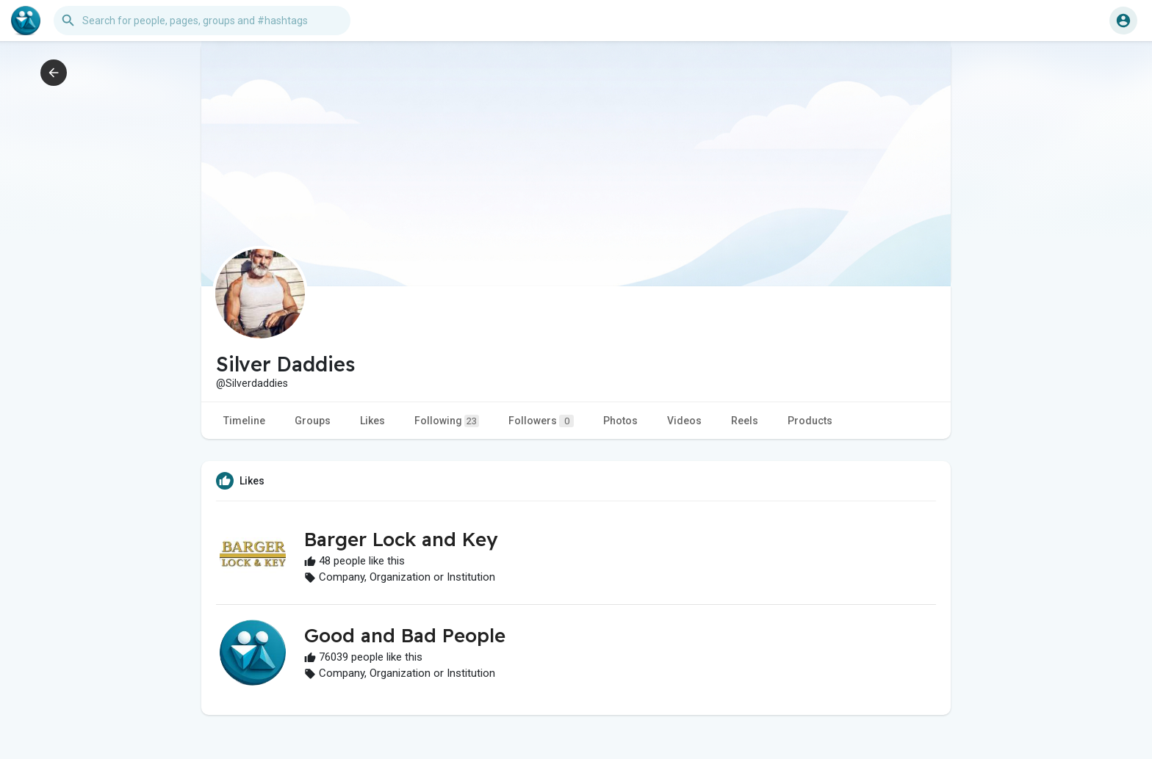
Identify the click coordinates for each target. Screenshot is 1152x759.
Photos (620, 420)
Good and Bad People (404, 635)
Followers (541, 421)
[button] (202, 20)
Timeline (244, 420)
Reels (744, 420)
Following (446, 421)
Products (810, 420)
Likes (372, 420)
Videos (684, 420)
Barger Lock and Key (400, 539)
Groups (313, 420)
